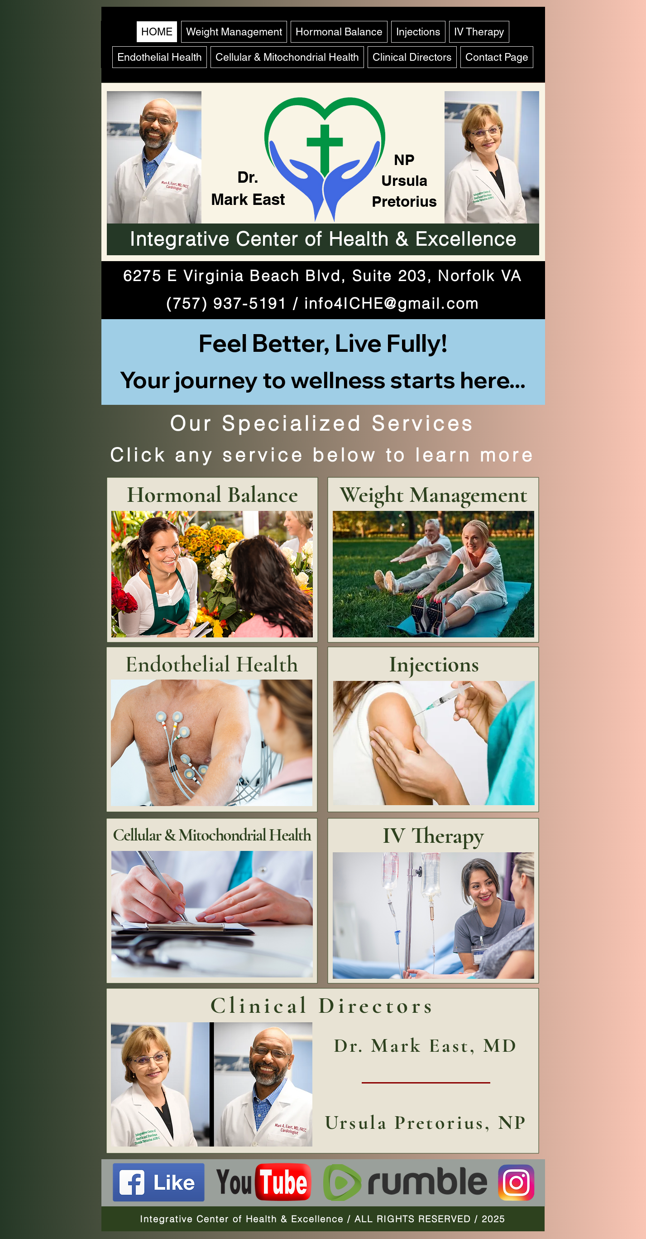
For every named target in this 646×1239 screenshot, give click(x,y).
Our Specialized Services (322, 423)
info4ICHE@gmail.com (391, 303)
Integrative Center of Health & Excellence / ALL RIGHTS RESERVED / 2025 (322, 1218)
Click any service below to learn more (322, 454)
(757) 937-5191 (226, 303)
